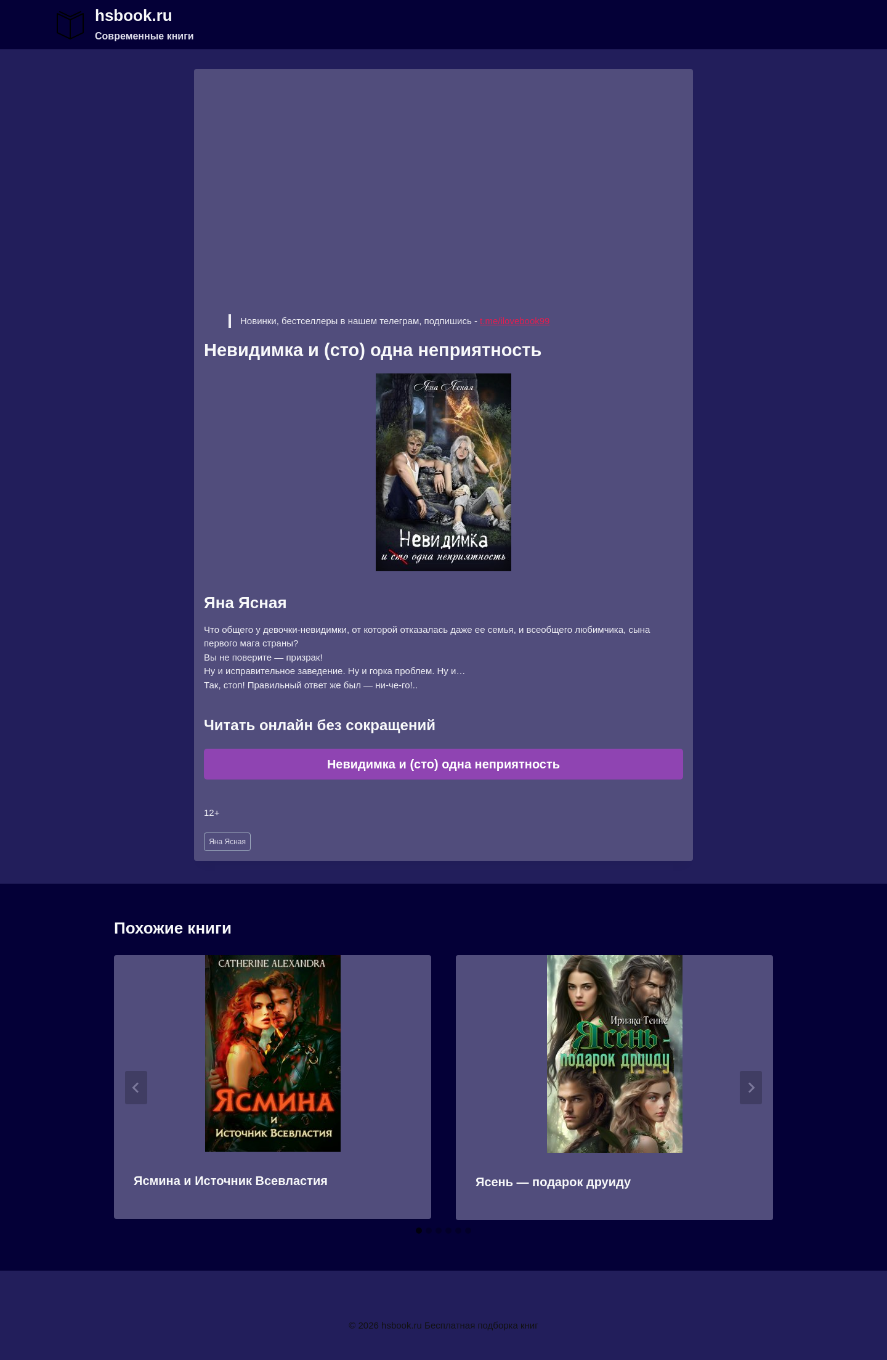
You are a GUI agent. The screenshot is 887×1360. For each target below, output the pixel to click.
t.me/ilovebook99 (514, 321)
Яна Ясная (227, 841)
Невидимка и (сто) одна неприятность (443, 764)
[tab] (419, 1231)
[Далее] (751, 1087)
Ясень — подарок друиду (553, 1182)
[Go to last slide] (136, 1087)
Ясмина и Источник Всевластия (231, 1180)
